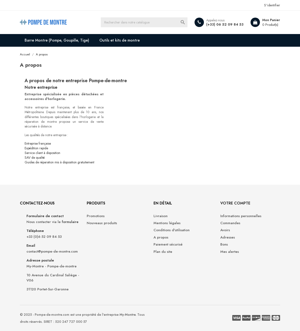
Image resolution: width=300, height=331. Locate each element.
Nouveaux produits (102, 223)
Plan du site (163, 251)
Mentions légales (167, 223)
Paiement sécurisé (168, 244)
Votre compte (235, 203)
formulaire (70, 221)
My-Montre (127, 314)
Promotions (96, 216)
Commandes (230, 223)
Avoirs (225, 230)
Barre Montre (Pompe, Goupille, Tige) (57, 40)
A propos (161, 237)
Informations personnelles (240, 216)
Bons (224, 244)
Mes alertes (229, 251)
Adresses (227, 237)
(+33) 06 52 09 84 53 (225, 24)
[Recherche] (144, 22)
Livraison (161, 216)
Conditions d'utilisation (172, 230)
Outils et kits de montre (119, 40)
